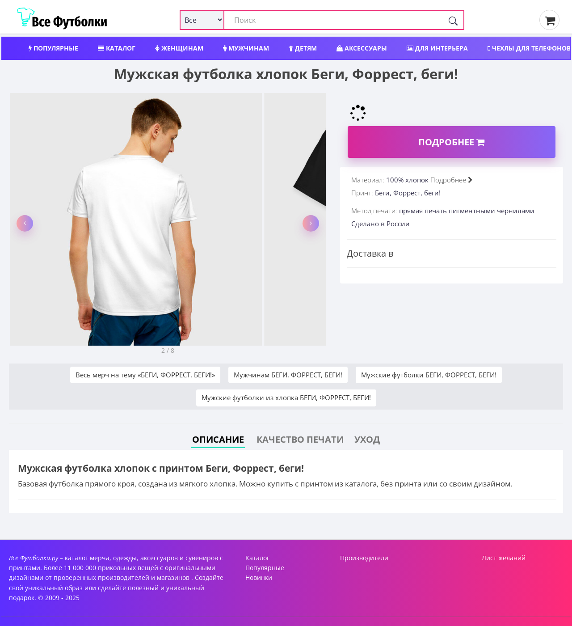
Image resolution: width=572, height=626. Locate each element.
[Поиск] (453, 20)
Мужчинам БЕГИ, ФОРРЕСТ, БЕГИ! (288, 374)
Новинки (258, 577)
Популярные (53, 48)
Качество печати (300, 439)
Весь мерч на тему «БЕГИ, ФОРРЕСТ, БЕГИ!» (145, 374)
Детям (303, 48)
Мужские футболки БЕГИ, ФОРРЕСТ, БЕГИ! (428, 374)
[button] (25, 223)
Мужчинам (246, 48)
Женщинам (179, 48)
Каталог (116, 48)
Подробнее (451, 142)
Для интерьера (437, 48)
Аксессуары (361, 48)
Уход (367, 439)
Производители (364, 558)
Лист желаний (504, 558)
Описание (218, 439)
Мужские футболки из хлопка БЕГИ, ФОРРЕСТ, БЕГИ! (286, 397)
